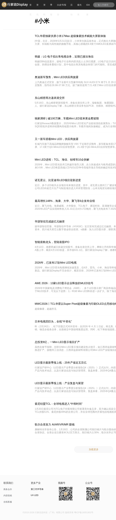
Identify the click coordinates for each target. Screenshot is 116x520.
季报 (51, 7)
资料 (44, 7)
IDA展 (88, 7)
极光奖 (79, 7)
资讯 (37, 7)
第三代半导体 (37, 489)
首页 (30, 7)
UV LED (35, 495)
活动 (71, 7)
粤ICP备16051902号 (83, 512)
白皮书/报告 (61, 7)
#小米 (42, 21)
